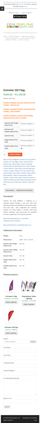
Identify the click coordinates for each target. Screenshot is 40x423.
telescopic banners (21, 182)
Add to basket (15, 154)
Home (5, 36)
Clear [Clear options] (22, 148)
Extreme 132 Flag (11, 40)
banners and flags (26, 164)
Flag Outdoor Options (28, 36)
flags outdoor (31, 173)
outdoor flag (13, 177)
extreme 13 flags (8, 171)
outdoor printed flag (9, 180)
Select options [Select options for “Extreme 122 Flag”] (11, 333)
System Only (9, 135)
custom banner (30, 166)
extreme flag (30, 171)
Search (5, 339)
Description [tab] (10, 190)
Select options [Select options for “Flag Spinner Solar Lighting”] (29, 304)
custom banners (8, 168)
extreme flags (7, 173)
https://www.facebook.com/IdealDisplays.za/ (17, 225)
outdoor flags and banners (26, 177)
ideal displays (7, 175)
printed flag (20, 180)
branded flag (7, 166)
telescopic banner (9, 182)
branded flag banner (18, 166)
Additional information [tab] (24, 190)
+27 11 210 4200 (24, 4)
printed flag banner (30, 180)
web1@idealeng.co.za (20, 6)
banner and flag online (26, 162)
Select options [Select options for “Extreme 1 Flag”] (11, 302)
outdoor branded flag (20, 175)
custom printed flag (28, 168)
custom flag (18, 168)
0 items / (21, 16)
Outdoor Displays (14, 36)
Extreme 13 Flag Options (28, 38)
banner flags (16, 164)
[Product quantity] (5, 154)
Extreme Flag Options (12, 38)
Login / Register (26, 13)
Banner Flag (7, 164)
